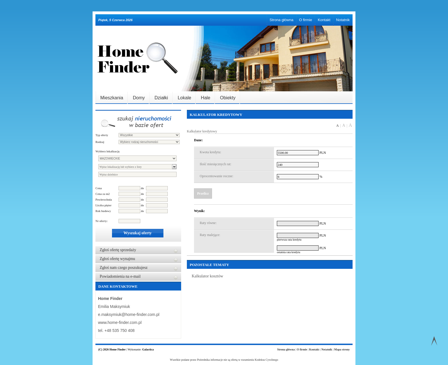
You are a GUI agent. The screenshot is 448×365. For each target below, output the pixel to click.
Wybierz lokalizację (107, 151)
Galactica (148, 349)
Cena (98, 188)
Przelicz (203, 193)
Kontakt (324, 20)
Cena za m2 (102, 193)
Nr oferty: (101, 221)
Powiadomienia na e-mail (120, 276)
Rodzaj (99, 142)
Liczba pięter (103, 205)
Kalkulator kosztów (207, 276)
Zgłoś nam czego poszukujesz (124, 267)
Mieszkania (111, 97)
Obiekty (227, 97)
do (142, 188)
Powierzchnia (103, 199)
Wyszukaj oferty (137, 233)
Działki (161, 97)
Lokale (184, 97)
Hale (205, 97)
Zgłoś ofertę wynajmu (117, 259)
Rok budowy (103, 211)
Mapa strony (342, 349)
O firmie (305, 20)
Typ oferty (101, 135)
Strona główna (281, 20)
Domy (139, 97)
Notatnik (343, 20)
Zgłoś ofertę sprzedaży (118, 250)
